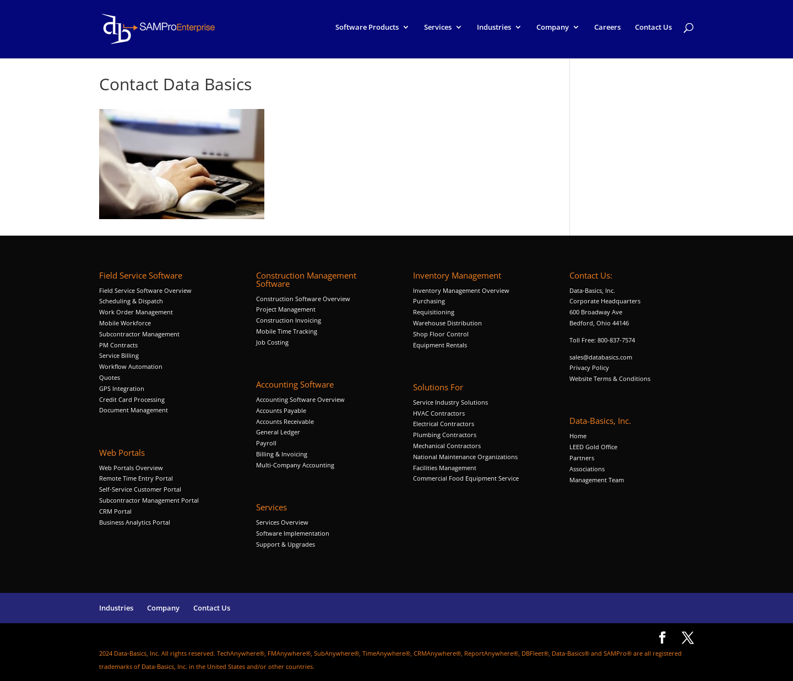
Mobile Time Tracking (286, 331)
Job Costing (272, 342)
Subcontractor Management (139, 334)
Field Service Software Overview (145, 290)
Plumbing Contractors (444, 435)
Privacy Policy (589, 367)
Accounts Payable (281, 410)
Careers (607, 32)
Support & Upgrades (285, 544)
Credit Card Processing (132, 399)
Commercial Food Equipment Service (466, 478)
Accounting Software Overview (300, 399)
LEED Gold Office (593, 447)
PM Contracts (118, 345)
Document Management (134, 410)
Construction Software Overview (303, 299)
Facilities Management (444, 468)
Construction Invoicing (289, 320)
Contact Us (653, 32)
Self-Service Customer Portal (140, 489)
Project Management (286, 309)
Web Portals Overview (131, 468)
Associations (587, 469)
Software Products (367, 32)
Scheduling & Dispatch (131, 301)
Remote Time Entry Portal (136, 478)
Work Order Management (136, 312)
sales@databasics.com (600, 357)
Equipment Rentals (440, 345)
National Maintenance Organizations (465, 457)
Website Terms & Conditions (609, 378)
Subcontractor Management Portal (149, 500)
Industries (494, 32)
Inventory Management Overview (461, 290)
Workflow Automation (130, 366)
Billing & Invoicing (281, 454)
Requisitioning (434, 312)
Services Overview (282, 522)
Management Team (596, 480)
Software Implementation (292, 533)
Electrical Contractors (443, 424)
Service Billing (119, 355)
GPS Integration (121, 388)
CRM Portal (115, 511)
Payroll (266, 443)
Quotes (109, 377)
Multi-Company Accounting (295, 465)
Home (577, 436)
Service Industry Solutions (450, 402)
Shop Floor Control (441, 334)
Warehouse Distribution (447, 323)
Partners (581, 458)
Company (552, 32)
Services (438, 32)
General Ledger (278, 432)
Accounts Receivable (285, 421)
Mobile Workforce (125, 323)
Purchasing (429, 301)
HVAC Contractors (439, 413)
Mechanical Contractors (447, 446)
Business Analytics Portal (134, 522)
